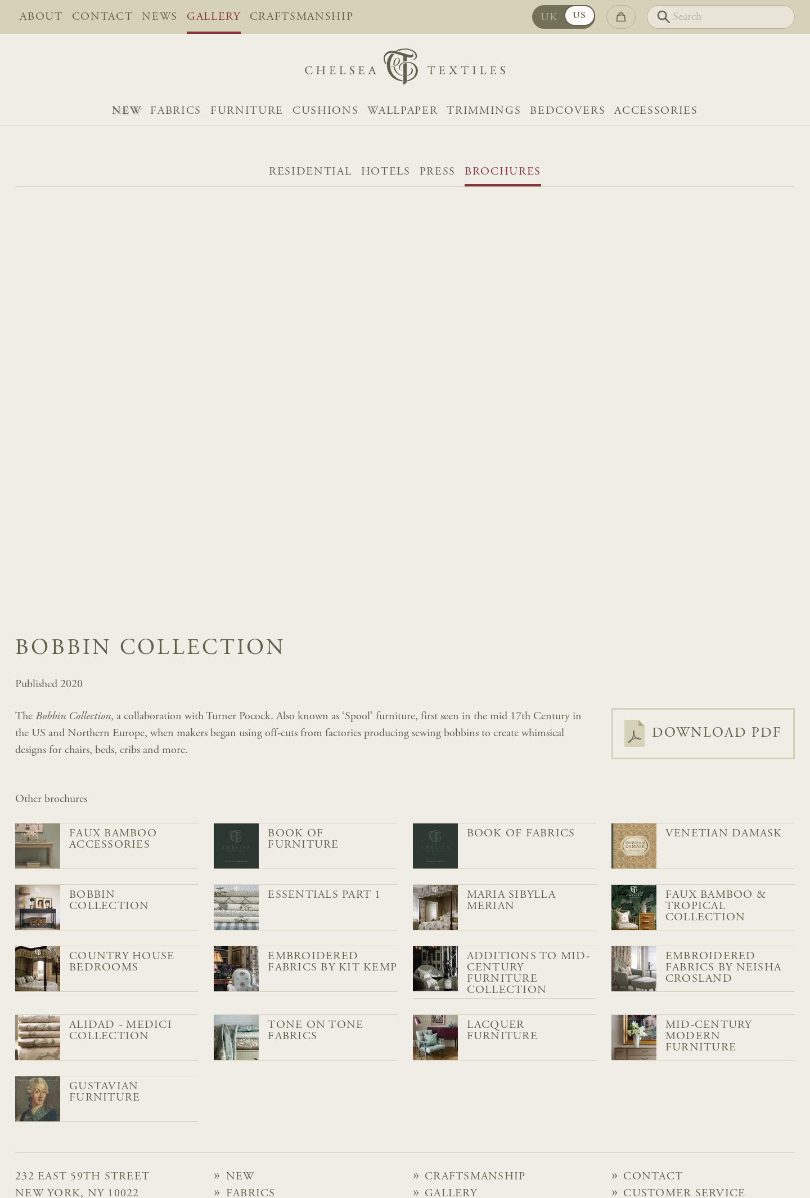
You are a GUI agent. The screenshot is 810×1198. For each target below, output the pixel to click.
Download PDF (703, 733)
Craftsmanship (302, 17)
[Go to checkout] (621, 17)
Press (438, 171)
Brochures (503, 171)
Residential (310, 171)
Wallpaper (402, 111)
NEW (126, 111)
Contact (102, 17)
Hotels (386, 171)
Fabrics (175, 111)
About (41, 17)
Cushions (325, 111)
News (160, 17)
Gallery (214, 17)
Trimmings (484, 111)
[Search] (721, 17)
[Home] (405, 69)
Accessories (656, 111)
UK (550, 17)
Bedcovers (567, 111)
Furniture (247, 111)
